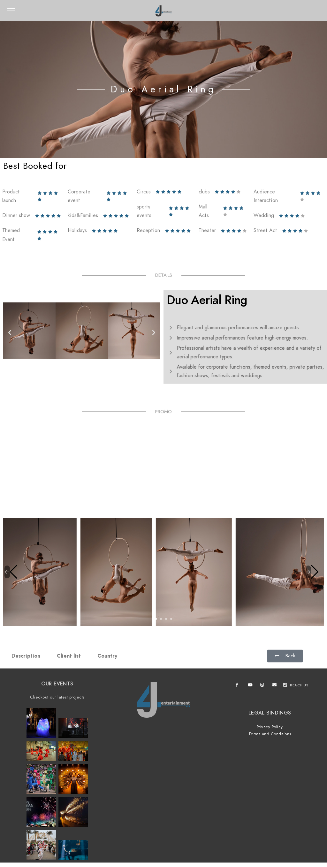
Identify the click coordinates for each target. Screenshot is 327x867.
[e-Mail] (275, 686)
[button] (9, 332)
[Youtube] (251, 686)
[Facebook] (239, 686)
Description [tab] (25, 656)
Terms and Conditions (269, 734)
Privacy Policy (270, 727)
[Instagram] (263, 686)
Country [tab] (107, 656)
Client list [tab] (69, 656)
